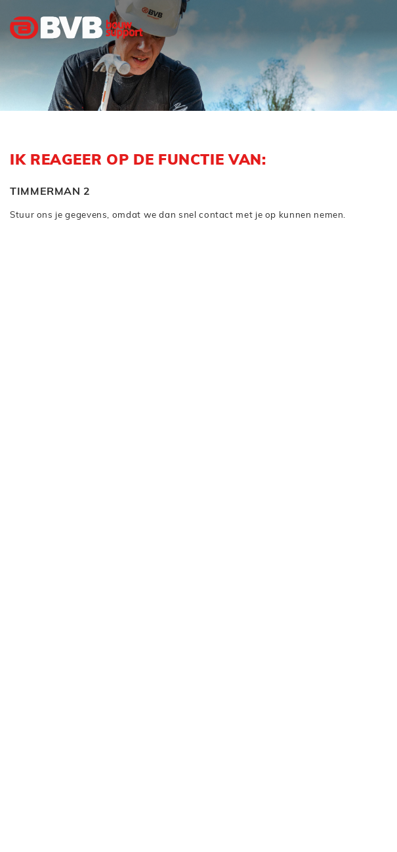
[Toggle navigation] (369, 54)
